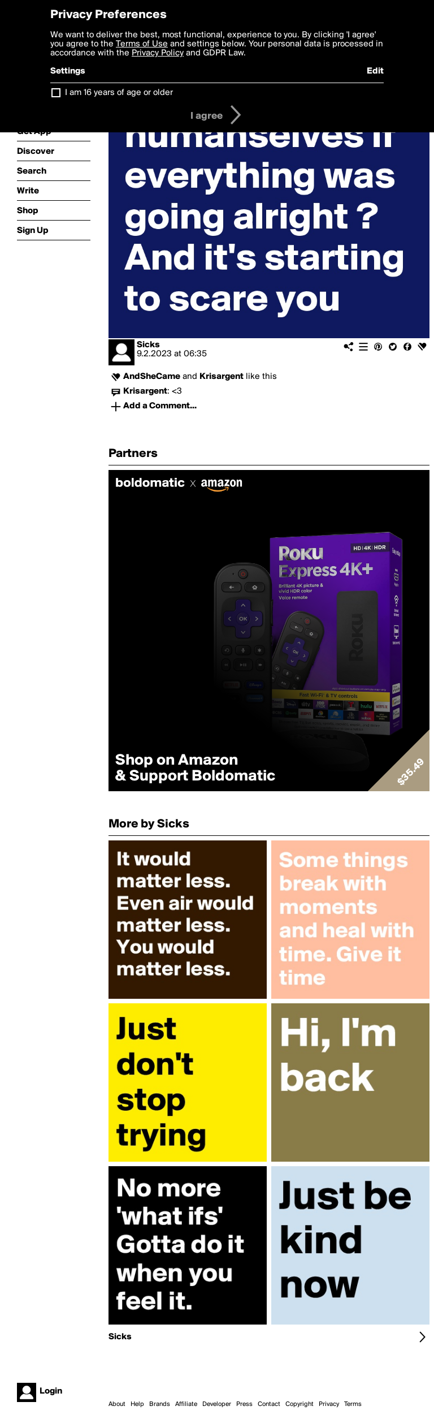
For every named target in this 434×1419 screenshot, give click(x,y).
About (116, 1404)
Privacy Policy (158, 53)
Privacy (329, 1404)
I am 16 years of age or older (119, 92)
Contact (269, 1404)
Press (244, 1404)
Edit (375, 71)
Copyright (299, 1404)
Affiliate (186, 1404)
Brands (159, 1404)
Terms (353, 1404)
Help (137, 1404)
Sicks (148, 345)
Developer (216, 1404)
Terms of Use (142, 44)
